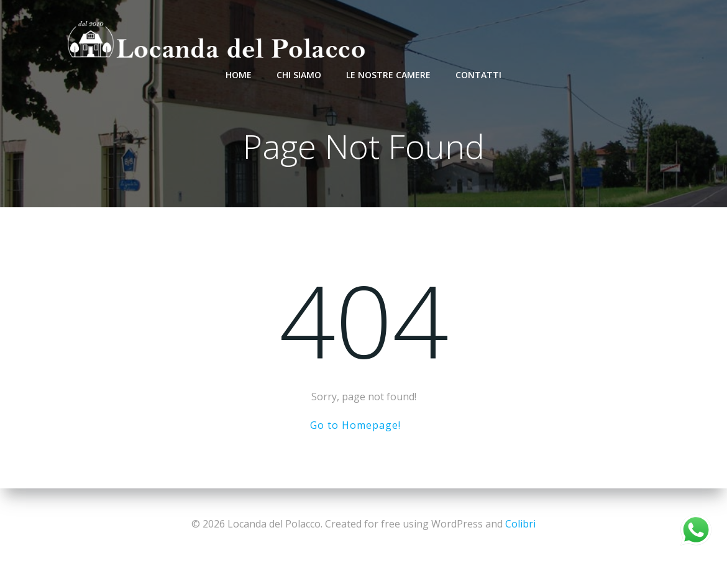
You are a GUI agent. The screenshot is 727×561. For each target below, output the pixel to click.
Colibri (520, 524)
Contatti (478, 75)
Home (239, 75)
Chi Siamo (299, 75)
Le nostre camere (388, 75)
